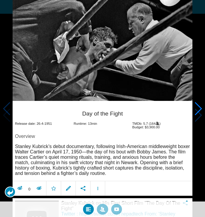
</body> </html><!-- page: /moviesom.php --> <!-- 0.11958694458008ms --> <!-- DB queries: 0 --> (102, 108)
